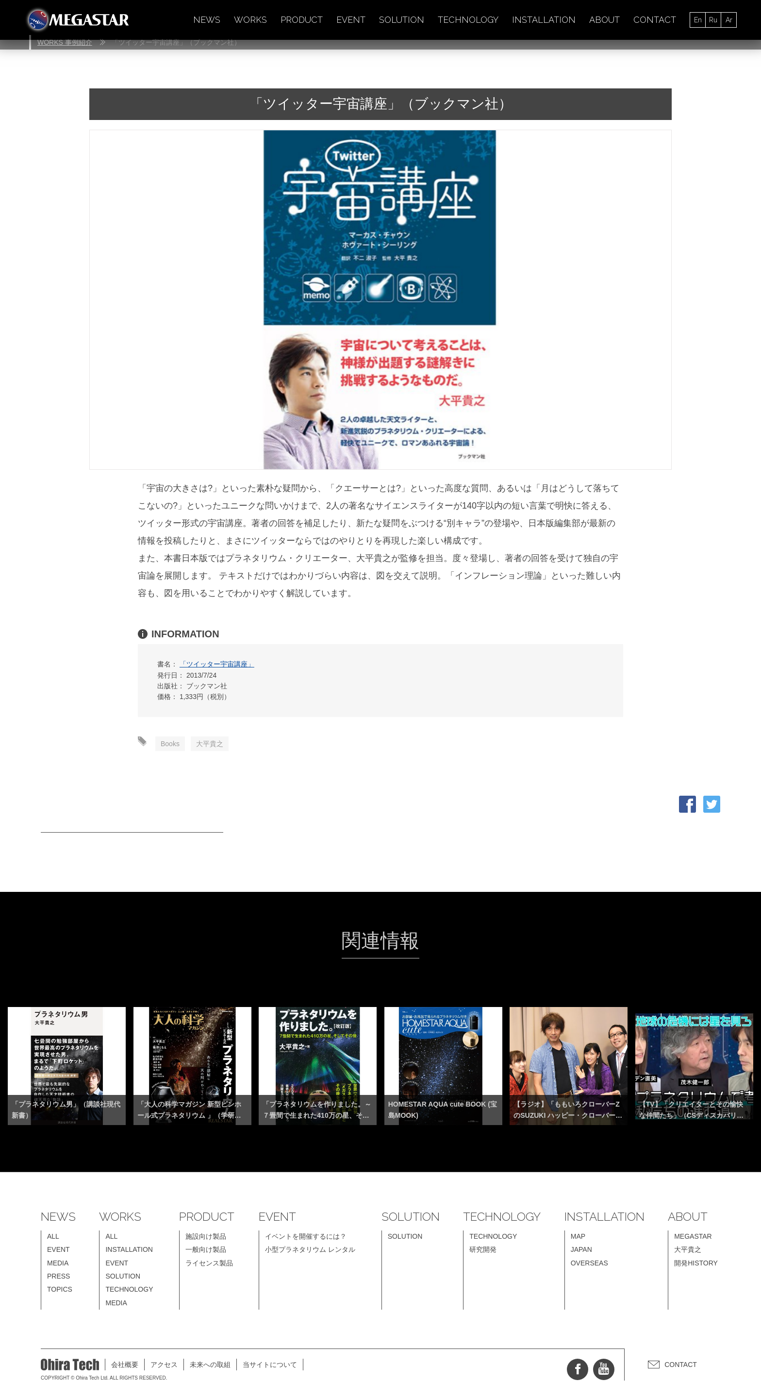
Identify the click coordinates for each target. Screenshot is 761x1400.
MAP (578, 1236)
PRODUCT (302, 20)
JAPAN (581, 1249)
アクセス (164, 1364)
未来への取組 (210, 1364)
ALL (53, 1236)
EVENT (350, 20)
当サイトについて (270, 1364)
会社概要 (124, 1364)
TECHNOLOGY (468, 20)
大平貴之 (209, 744)
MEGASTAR (693, 1236)
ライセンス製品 (209, 1263)
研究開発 (482, 1249)
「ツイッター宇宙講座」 (217, 664)
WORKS (250, 20)
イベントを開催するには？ (306, 1236)
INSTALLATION (544, 20)
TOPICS (59, 1289)
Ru (713, 20)
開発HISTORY (696, 1263)
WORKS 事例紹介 (64, 42)
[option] (380, 299)
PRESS (58, 1276)
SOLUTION (401, 20)
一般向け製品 (205, 1249)
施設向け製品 (205, 1236)
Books (170, 744)
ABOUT (604, 20)
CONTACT (654, 20)
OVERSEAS (589, 1263)
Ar (729, 20)
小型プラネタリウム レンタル (310, 1249)
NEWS (206, 20)
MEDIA (57, 1263)
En (698, 20)
